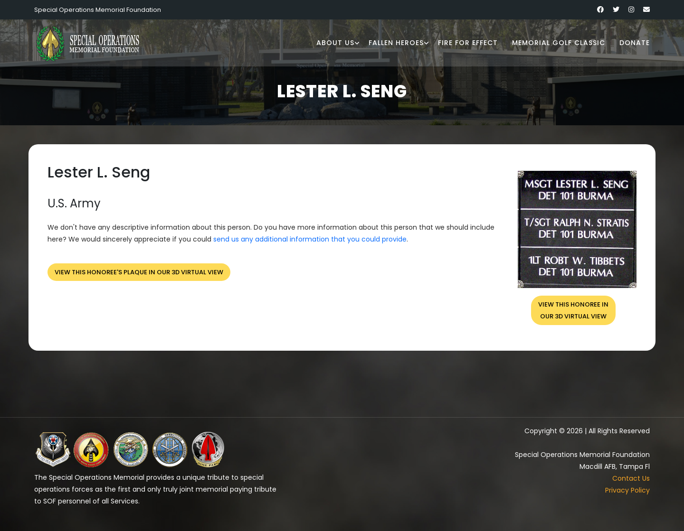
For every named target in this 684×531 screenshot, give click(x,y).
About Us (335, 42)
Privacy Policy (627, 490)
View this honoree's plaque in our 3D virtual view (139, 272)
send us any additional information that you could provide (310, 239)
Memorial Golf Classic (558, 42)
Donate (634, 42)
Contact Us (631, 478)
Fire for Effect (468, 42)
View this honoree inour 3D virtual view (573, 310)
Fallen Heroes (396, 42)
